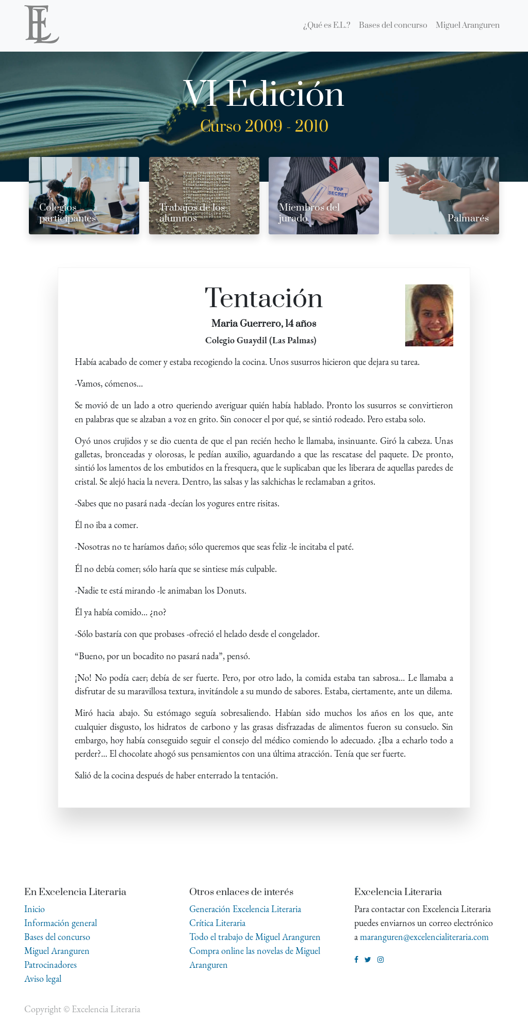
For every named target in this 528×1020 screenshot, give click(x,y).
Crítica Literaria (217, 923)
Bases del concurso (57, 937)
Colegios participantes (67, 213)
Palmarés (468, 219)
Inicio (34, 909)
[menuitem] (327, 26)
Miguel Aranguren (57, 951)
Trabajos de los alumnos (192, 213)
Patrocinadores (50, 964)
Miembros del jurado (309, 213)
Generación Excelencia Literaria (245, 909)
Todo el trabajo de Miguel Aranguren (255, 937)
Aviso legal (42, 978)
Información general (60, 923)
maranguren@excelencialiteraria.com (424, 937)
